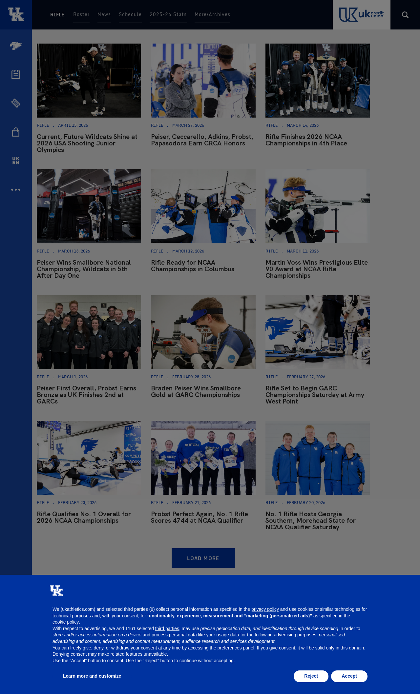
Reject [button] (311, 676)
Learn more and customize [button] (92, 676)
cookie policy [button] (65, 622)
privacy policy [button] (265, 609)
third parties (167, 628)
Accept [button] (349, 676)
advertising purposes (295, 634)
